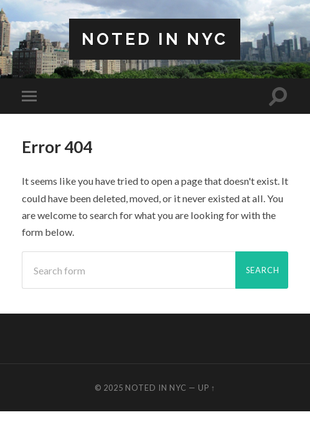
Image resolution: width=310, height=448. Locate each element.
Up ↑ (206, 388)
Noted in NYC (155, 39)
